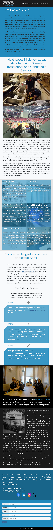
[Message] (30, 518)
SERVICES (27, 3)
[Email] (30, 515)
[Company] (30, 508)
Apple (24, 271)
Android (32, 271)
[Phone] (30, 511)
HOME (22, 3)
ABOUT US (33, 3)
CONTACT (47, 3)
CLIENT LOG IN (40, 3)
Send (4, 522)
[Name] (30, 504)
